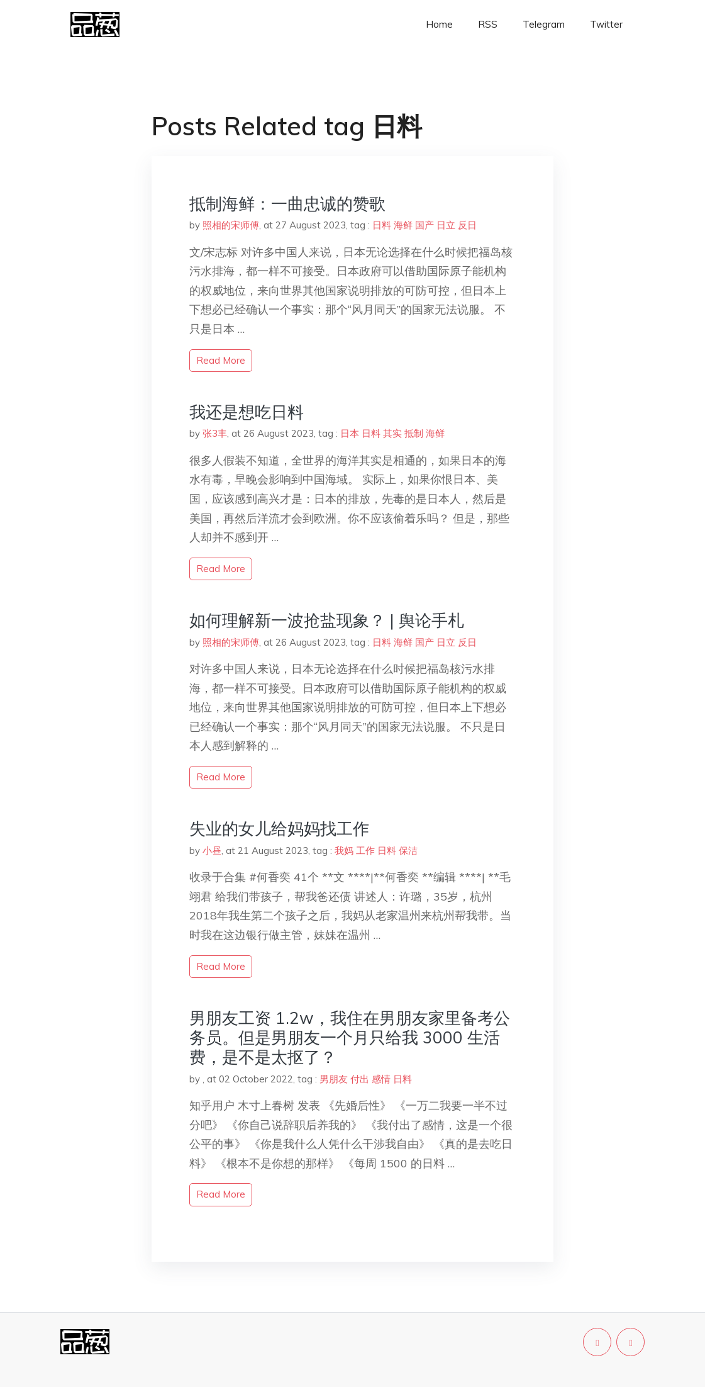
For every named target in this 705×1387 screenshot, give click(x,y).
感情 (381, 1079)
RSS (487, 24)
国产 (424, 225)
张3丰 (215, 433)
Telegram (544, 24)
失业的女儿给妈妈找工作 (279, 828)
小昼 (212, 850)
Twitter (606, 24)
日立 (445, 225)
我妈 (344, 850)
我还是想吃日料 (246, 412)
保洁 (408, 850)
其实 (392, 433)
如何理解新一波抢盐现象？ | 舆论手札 (326, 620)
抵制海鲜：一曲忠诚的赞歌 (287, 203)
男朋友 (333, 1079)
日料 (381, 225)
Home (439, 24)
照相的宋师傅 (231, 225)
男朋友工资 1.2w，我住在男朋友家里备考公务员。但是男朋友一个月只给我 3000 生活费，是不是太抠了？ (349, 1037)
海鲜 (403, 225)
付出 (359, 1079)
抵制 (413, 433)
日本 (349, 433)
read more (220, 360)
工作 (365, 850)
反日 (467, 225)
